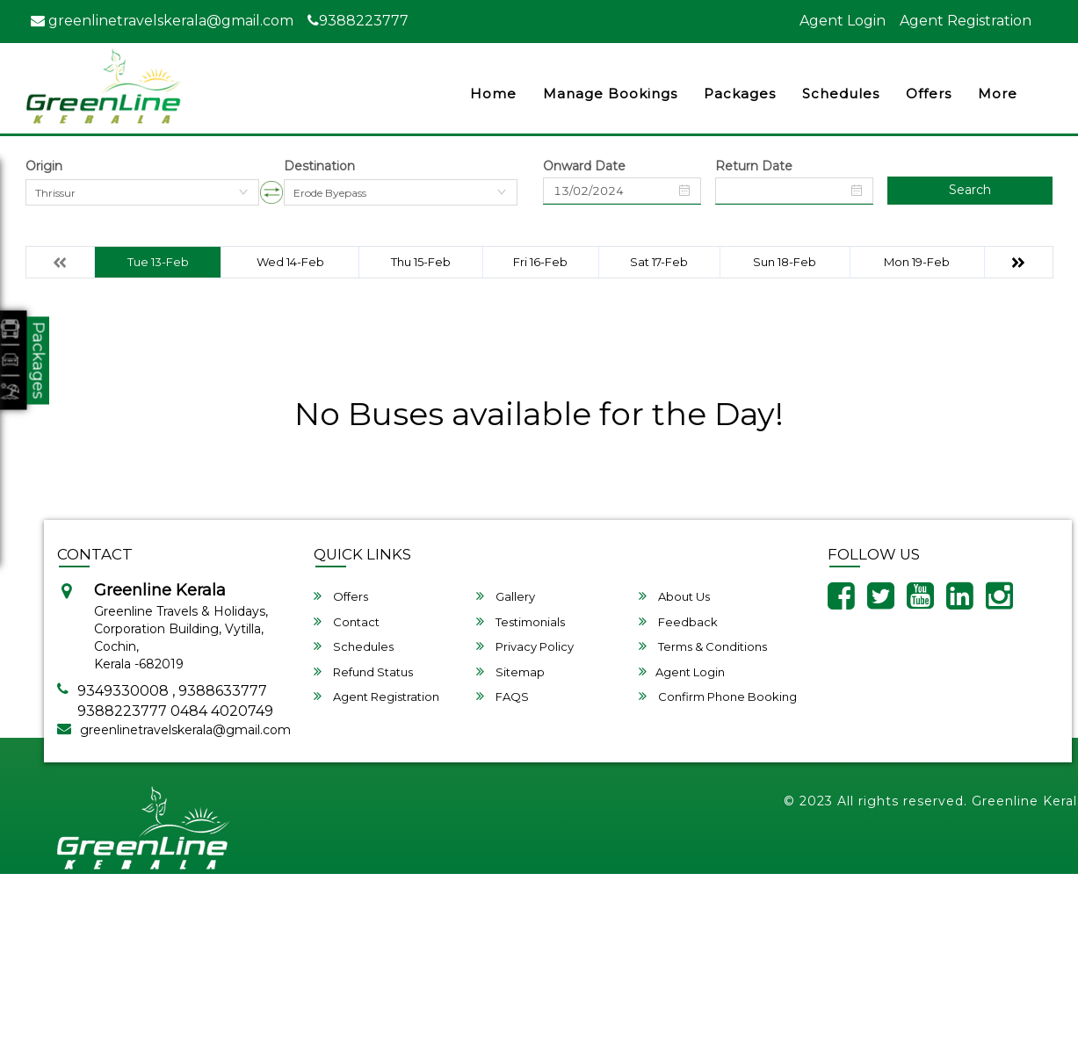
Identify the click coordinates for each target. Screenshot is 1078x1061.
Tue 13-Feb (158, 262)
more (997, 93)
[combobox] (142, 192)
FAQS (502, 696)
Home (493, 93)
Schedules (840, 93)
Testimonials (520, 621)
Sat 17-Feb (659, 262)
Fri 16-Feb (540, 262)
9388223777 (358, 20)
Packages (740, 93)
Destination (319, 166)
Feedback (678, 621)
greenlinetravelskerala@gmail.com (162, 20)
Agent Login (842, 20)
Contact (347, 621)
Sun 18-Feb (784, 262)
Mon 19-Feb (917, 262)
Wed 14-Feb (290, 262)
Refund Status (363, 671)
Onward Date (584, 166)
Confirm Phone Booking (718, 696)
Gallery (505, 595)
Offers (928, 93)
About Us (674, 595)
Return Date (753, 166)
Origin (43, 166)
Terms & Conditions (703, 646)
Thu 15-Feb (421, 262)
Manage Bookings (610, 93)
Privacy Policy (525, 646)
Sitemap (510, 671)
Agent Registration (965, 20)
